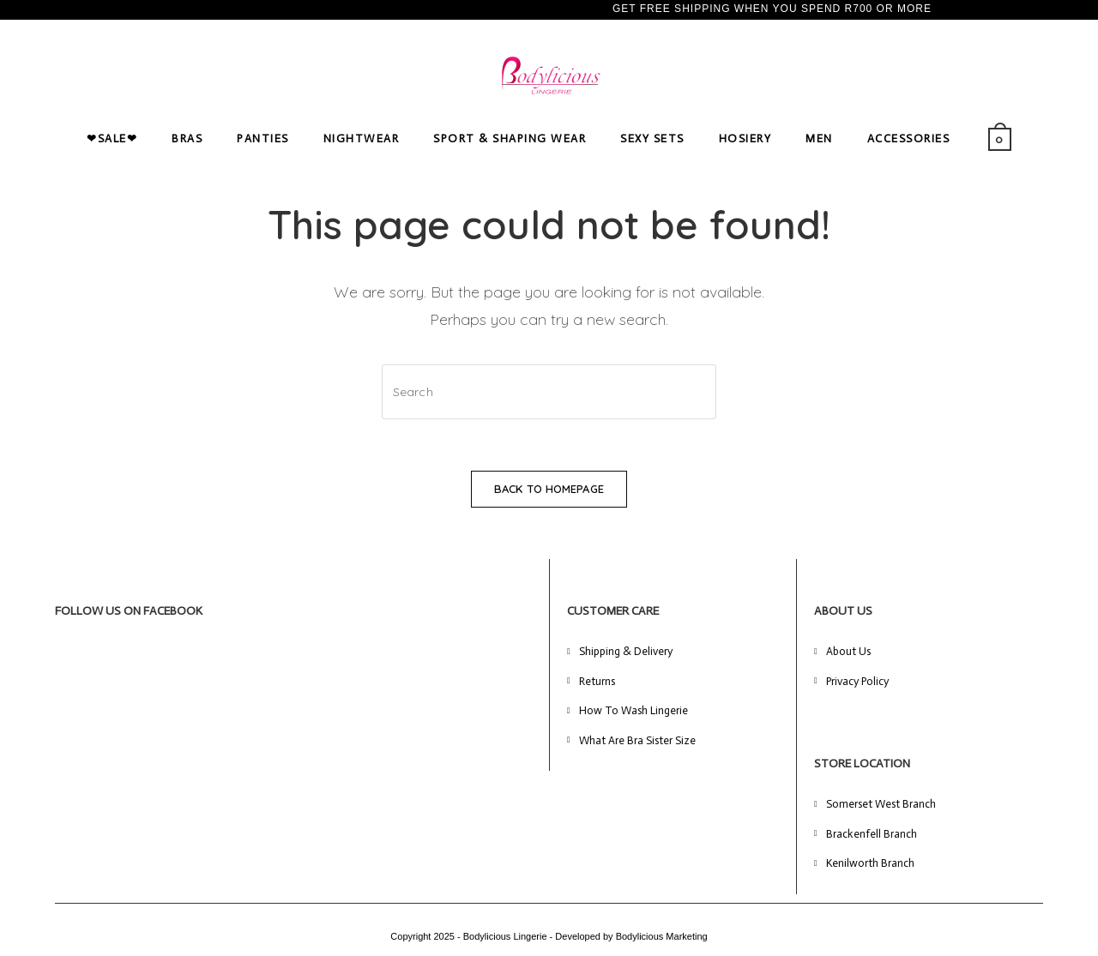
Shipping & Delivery (626, 651)
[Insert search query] (549, 391)
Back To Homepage (549, 489)
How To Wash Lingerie (633, 710)
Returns (597, 681)
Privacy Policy (857, 681)
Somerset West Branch (881, 803)
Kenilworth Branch (870, 863)
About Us (848, 651)
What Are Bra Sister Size (637, 740)
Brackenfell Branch (871, 833)
